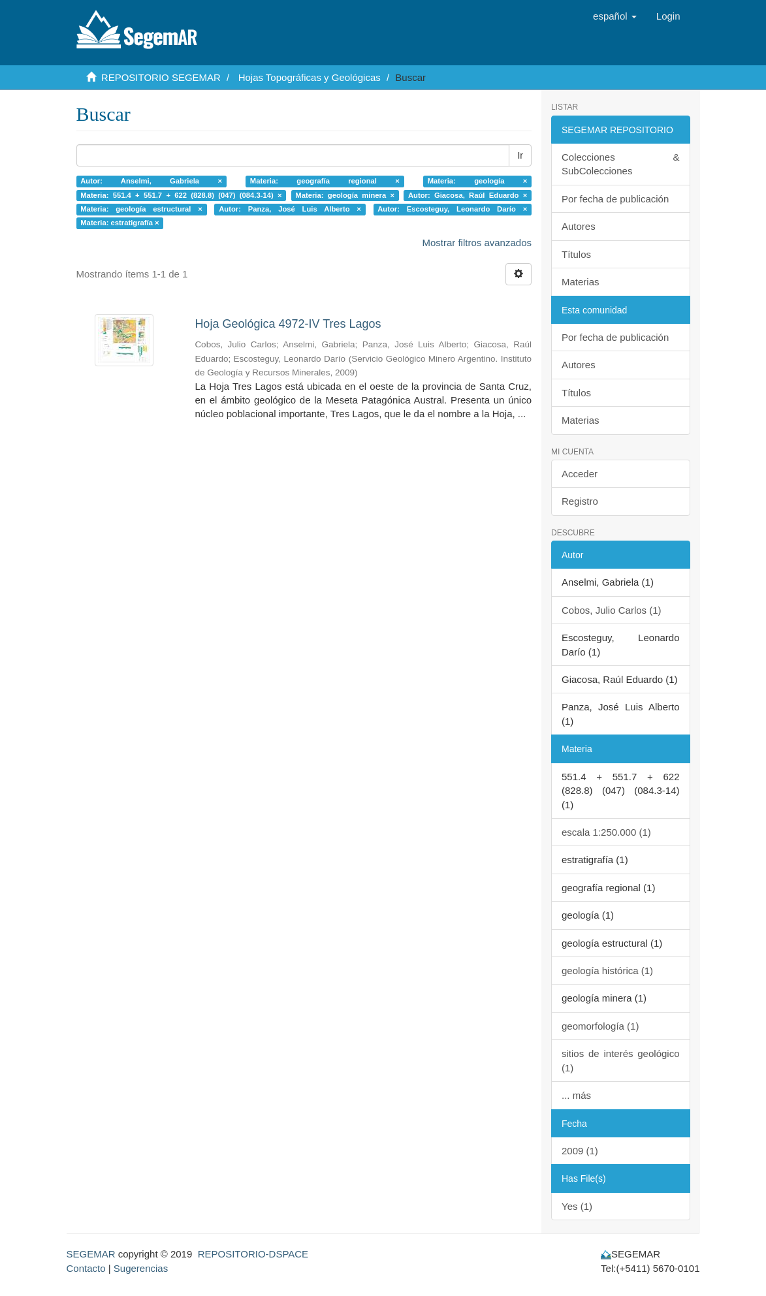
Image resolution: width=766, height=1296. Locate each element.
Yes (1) (577, 1206)
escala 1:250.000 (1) (606, 832)
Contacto (86, 1268)
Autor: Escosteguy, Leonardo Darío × (452, 209)
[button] (614, 16)
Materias (580, 281)
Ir (520, 155)
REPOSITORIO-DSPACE (253, 1253)
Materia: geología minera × (344, 195)
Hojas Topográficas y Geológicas (309, 77)
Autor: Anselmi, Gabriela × (151, 181)
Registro (580, 501)
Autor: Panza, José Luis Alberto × (290, 209)
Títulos (576, 254)
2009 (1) (580, 1150)
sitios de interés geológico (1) (621, 1060)
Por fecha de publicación (615, 198)
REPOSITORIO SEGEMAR (161, 77)
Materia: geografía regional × (325, 181)
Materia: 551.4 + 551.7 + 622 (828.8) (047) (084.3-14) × (180, 195)
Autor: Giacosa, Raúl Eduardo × (467, 195)
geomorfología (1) (600, 1026)
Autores (579, 226)
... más (576, 1095)
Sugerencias (141, 1268)
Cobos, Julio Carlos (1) (612, 610)
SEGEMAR (91, 1253)
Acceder (580, 473)
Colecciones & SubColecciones (621, 163)
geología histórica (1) (607, 970)
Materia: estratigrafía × (119, 223)
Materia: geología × (478, 181)
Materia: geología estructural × (141, 209)
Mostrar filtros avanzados (477, 242)
